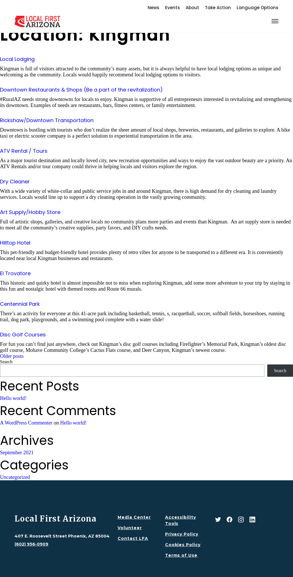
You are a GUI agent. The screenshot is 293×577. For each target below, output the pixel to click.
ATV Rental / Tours (23, 150)
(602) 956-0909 (31, 544)
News (153, 8)
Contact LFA (133, 538)
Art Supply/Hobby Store (30, 212)
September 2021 (16, 452)
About (192, 8)
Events (172, 8)
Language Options (257, 8)
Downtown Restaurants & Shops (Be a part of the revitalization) (81, 89)
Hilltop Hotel (15, 242)
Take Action (218, 8)
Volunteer (130, 527)
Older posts (12, 356)
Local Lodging (17, 59)
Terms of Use (181, 555)
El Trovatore (15, 273)
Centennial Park (20, 304)
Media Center (134, 517)
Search (6, 361)
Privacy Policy (182, 534)
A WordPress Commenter (26, 423)
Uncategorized (15, 477)
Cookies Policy (183, 544)
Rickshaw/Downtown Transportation (47, 120)
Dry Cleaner (15, 181)
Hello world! (13, 398)
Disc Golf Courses (23, 334)
